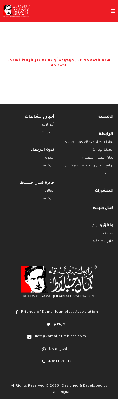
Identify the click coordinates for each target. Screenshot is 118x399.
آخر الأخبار (47, 125)
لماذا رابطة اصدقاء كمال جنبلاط (88, 142)
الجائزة (49, 191)
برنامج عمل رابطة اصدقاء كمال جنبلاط (89, 170)
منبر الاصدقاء (103, 241)
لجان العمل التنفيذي (97, 158)
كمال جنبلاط (103, 208)
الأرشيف (47, 166)
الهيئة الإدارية (103, 150)
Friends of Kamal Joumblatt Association (59, 312)
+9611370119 (60, 362)
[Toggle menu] (74, 11)
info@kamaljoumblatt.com (60, 337)
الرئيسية (105, 117)
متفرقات (48, 133)
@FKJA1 (60, 325)
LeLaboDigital (59, 392)
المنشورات (104, 191)
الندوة (49, 158)
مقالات (108, 233)
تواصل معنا (60, 349)
